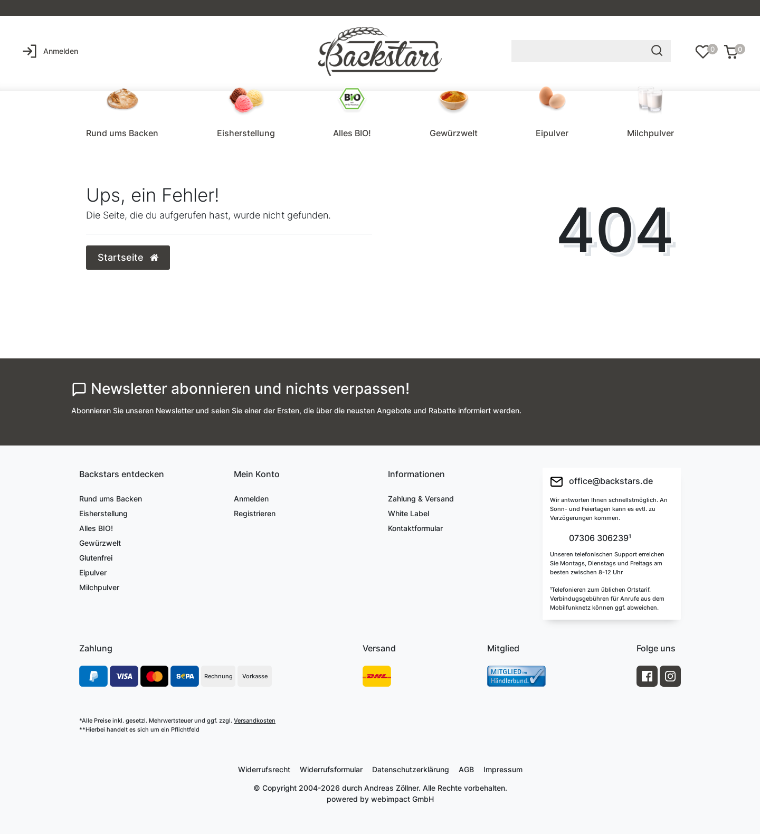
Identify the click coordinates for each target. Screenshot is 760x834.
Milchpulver (650, 133)
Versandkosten (255, 720)
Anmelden (251, 498)
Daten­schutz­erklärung (410, 769)
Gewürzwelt (454, 133)
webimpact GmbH (402, 798)
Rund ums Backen (122, 133)
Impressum (502, 769)
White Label (408, 513)
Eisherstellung (246, 133)
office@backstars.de (601, 481)
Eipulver (552, 133)
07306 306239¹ (599, 538)
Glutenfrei (95, 557)
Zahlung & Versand (421, 498)
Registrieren (255, 513)
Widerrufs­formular (331, 769)
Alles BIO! (352, 133)
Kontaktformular (415, 528)
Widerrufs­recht (264, 769)
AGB (466, 769)
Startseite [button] (128, 257)
